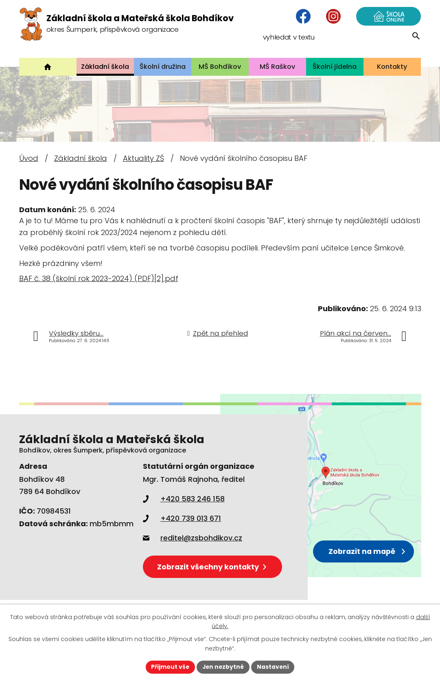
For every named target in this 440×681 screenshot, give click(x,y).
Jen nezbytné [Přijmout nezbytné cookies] (223, 667)
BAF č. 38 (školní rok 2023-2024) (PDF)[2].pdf (98, 278)
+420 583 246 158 (184, 499)
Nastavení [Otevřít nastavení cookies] (274, 667)
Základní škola (80, 158)
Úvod (28, 158)
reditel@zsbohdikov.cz (192, 538)
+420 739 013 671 (182, 518)
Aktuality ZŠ (143, 158)
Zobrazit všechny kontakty (213, 566)
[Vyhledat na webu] (368, 42)
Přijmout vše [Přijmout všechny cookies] (169, 667)
